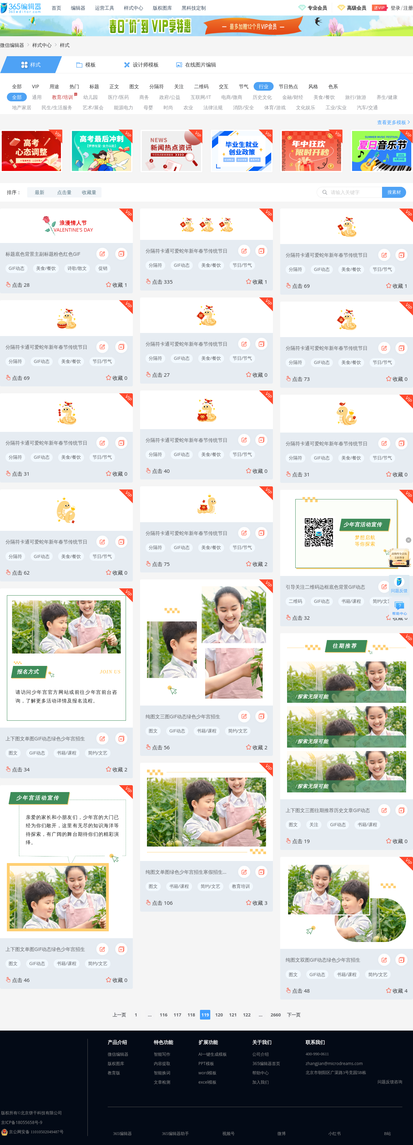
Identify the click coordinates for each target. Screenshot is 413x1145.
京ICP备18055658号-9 (21, 1122)
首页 (56, 7)
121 (233, 1015)
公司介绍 (260, 1054)
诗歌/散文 (77, 268)
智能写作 (162, 1054)
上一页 (119, 1015)
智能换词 (162, 1073)
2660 (276, 1015)
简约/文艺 (98, 753)
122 (247, 1015)
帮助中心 (260, 1073)
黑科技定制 (194, 7)
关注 (313, 824)
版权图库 (162, 7)
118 (191, 1015)
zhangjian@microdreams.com (334, 1063)
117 (177, 1015)
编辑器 (78, 7)
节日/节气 (102, 361)
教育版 (114, 1073)
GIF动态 (16, 268)
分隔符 (15, 361)
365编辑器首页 (266, 1063)
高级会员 (356, 7)
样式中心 (133, 7)
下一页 (293, 1015)
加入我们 (260, 1082)
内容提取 (162, 1063)
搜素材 (394, 192)
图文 (13, 753)
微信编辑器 (12, 45)
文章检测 (162, 1082)
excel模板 (208, 1082)
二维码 (295, 601)
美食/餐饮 (46, 268)
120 (219, 1015)
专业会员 (317, 7)
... (149, 1015)
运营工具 (104, 7)
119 (205, 1015)
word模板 (208, 1073)
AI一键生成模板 (213, 1054)
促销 (102, 268)
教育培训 (241, 886)
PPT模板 (206, 1063)
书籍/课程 (66, 753)
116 (163, 1015)
